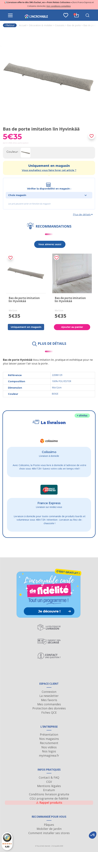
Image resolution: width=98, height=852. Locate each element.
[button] (93, 835)
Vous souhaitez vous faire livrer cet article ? (49, 170)
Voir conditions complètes (58, 6)
